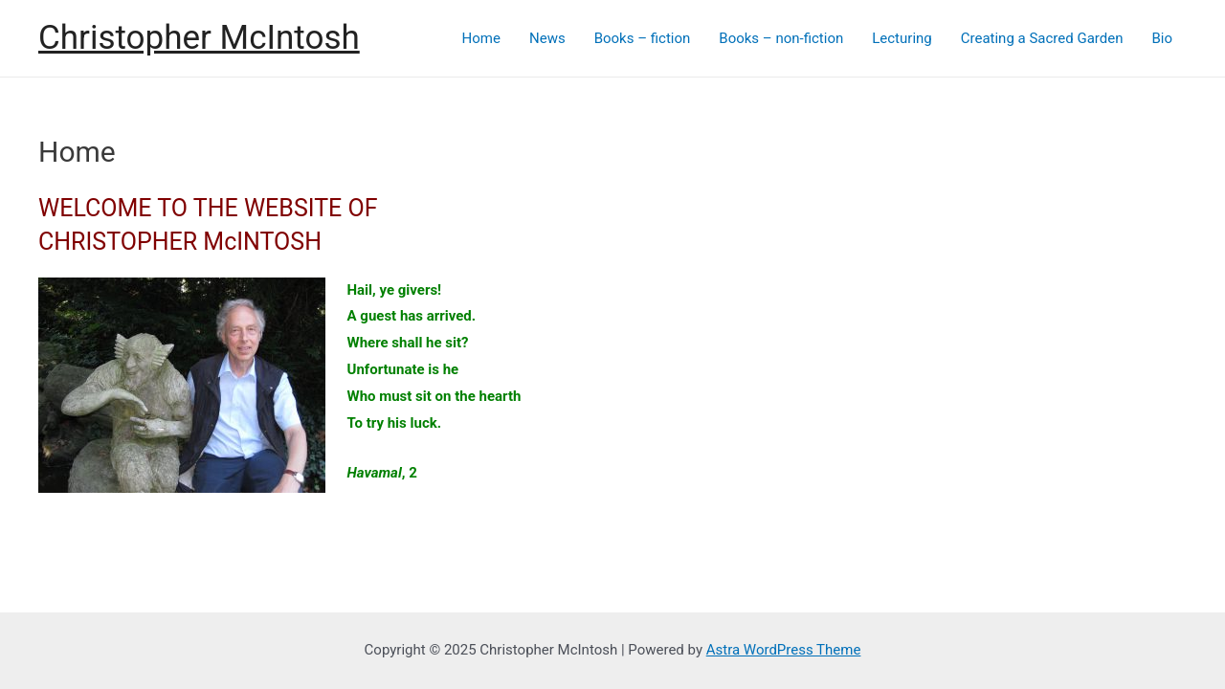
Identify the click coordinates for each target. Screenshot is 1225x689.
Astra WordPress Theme (783, 649)
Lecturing (902, 38)
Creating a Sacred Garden (1042, 38)
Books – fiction (642, 38)
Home (481, 38)
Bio (1161, 38)
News (547, 38)
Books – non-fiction (781, 38)
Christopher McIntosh (199, 37)
